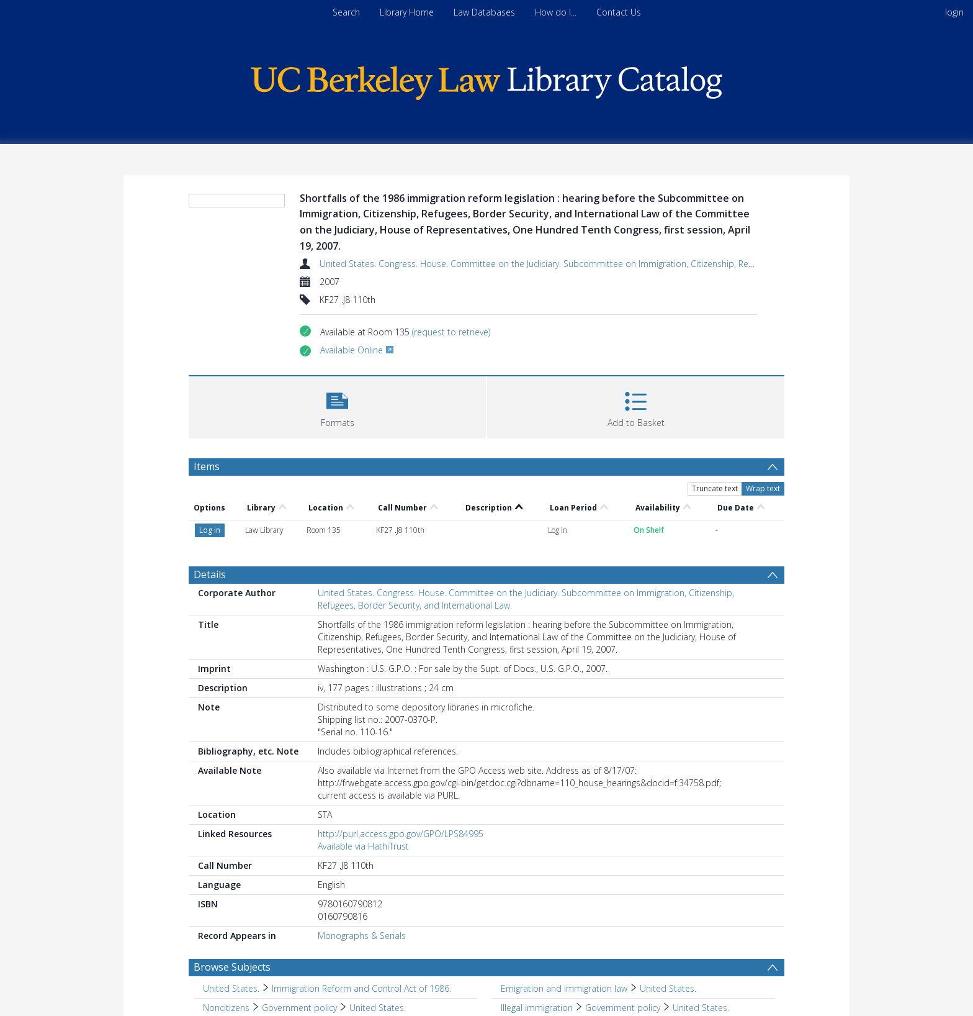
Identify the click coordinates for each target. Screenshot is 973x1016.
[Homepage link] (486, 79)
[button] (337, 405)
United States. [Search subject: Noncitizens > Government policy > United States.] (377, 1008)
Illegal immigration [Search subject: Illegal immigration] (537, 1008)
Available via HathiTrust (363, 846)
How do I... (555, 12)
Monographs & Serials (362, 935)
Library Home (407, 12)
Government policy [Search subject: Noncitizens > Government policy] (299, 1008)
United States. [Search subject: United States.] (231, 988)
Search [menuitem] (346, 12)
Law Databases (484, 12)
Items (207, 466)
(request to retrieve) (451, 332)
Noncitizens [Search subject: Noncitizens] (226, 1008)
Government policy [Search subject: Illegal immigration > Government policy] (622, 1008)
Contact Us (618, 12)
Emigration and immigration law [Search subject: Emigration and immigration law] (564, 988)
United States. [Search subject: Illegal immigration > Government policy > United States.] (701, 1008)
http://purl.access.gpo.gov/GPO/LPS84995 (400, 834)
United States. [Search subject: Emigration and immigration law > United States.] (668, 988)
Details (210, 574)
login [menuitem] (954, 12)
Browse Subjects (232, 967)
